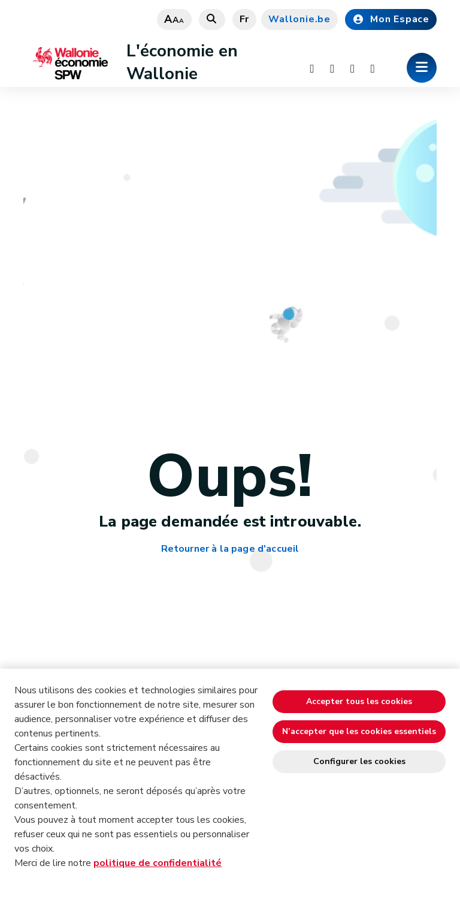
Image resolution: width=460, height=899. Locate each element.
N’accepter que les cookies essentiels (359, 731)
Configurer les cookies (359, 761)
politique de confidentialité (157, 863)
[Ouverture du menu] (422, 68)
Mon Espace (390, 19)
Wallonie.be (299, 19)
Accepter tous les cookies (359, 701)
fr (245, 19)
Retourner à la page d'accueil (230, 549)
